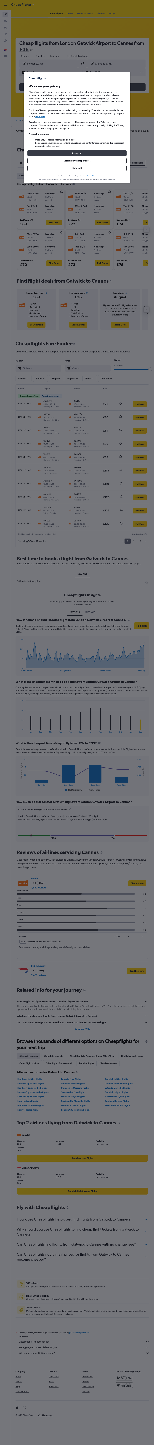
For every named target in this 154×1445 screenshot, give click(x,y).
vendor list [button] (40, 116)
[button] (77, 153)
